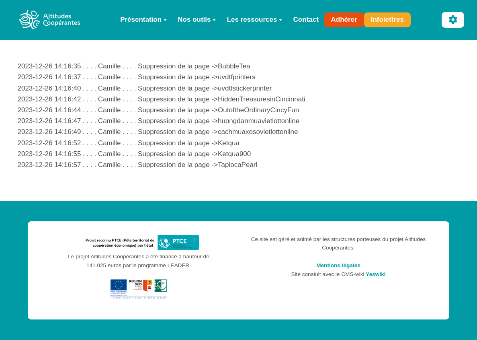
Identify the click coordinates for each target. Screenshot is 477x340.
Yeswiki (375, 274)
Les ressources (255, 19)
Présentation (143, 19)
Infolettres (387, 19)
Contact (306, 19)
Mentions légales (338, 265)
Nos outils (197, 19)
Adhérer (344, 19)
